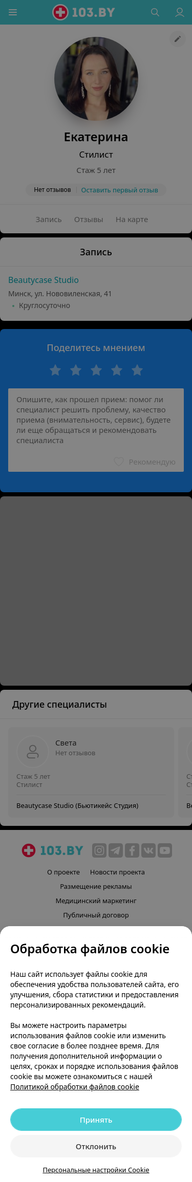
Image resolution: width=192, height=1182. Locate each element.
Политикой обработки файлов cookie (74, 1086)
